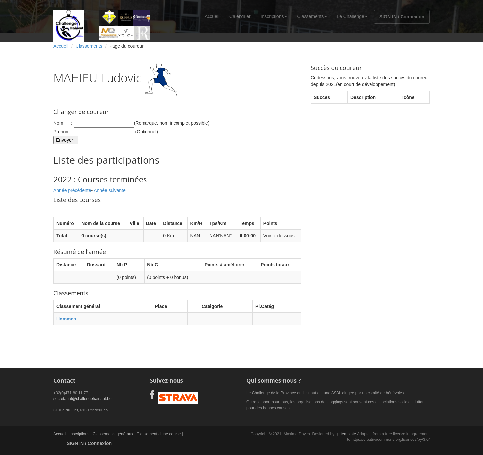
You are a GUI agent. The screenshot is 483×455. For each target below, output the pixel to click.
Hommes (66, 318)
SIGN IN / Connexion (401, 16)
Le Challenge (352, 16)
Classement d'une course (159, 434)
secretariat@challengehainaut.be (82, 398)
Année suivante (110, 190)
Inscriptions (274, 16)
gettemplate (345, 434)
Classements (312, 16)
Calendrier (240, 16)
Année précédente (72, 190)
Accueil (212, 16)
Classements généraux (113, 434)
